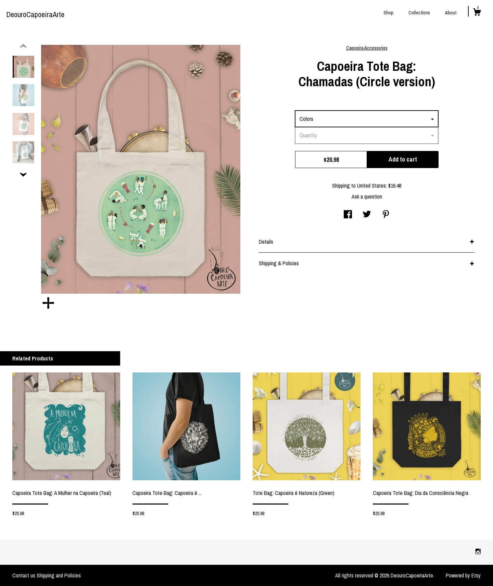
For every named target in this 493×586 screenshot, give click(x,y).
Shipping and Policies (59, 575)
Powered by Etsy (463, 575)
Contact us (23, 575)
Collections (419, 13)
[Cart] (477, 13)
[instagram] (478, 552)
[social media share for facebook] (348, 215)
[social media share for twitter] (367, 215)
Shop (388, 13)
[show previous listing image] (23, 46)
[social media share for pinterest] (386, 215)
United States (371, 185)
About (450, 13)
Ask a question (367, 196)
